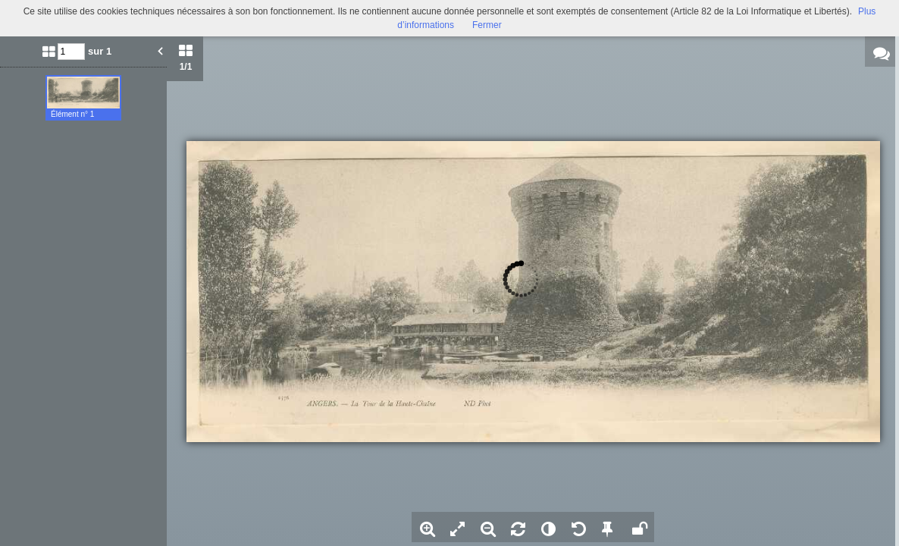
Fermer (487, 25)
